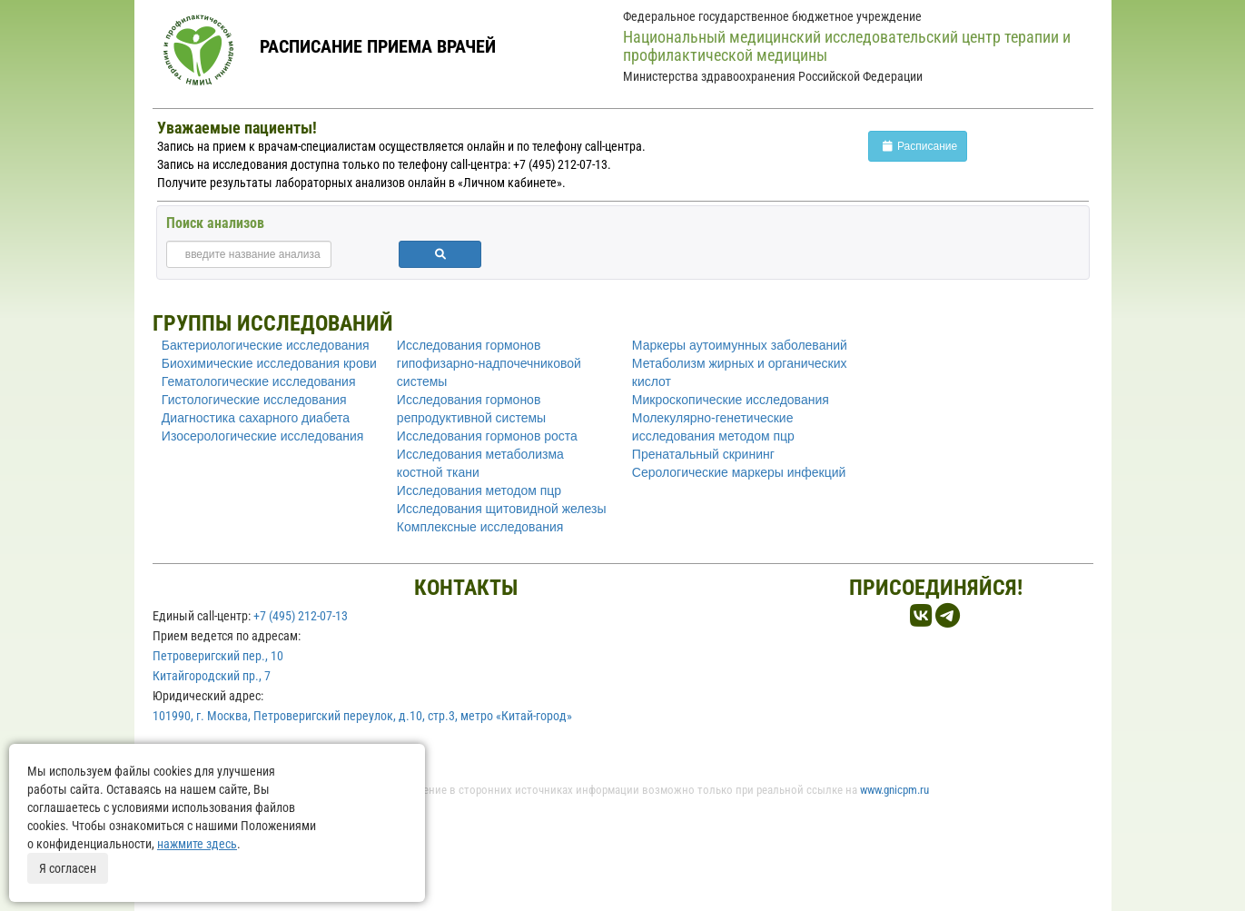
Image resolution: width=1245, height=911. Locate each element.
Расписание (917, 146)
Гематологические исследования (259, 381)
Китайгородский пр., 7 (212, 675)
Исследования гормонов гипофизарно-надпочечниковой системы (489, 363)
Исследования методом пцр (479, 490)
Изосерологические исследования (263, 436)
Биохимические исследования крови (269, 363)
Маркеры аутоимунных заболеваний (739, 345)
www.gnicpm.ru (894, 790)
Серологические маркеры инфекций (739, 472)
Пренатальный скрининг (703, 454)
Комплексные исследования (480, 527)
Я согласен (67, 868)
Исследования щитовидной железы (502, 508)
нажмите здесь (197, 844)
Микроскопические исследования (730, 399)
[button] (440, 254)
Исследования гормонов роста (487, 436)
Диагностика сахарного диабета (256, 418)
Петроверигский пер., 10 (218, 656)
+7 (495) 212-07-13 (300, 616)
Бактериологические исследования (266, 345)
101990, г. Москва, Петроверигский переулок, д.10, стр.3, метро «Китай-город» (362, 715)
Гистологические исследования (254, 399)
